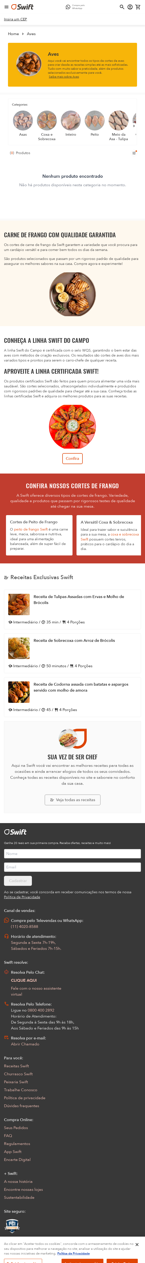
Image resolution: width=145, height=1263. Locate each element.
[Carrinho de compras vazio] (138, 7)
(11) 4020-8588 (24, 926)
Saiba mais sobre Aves (64, 77)
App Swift (12, 1151)
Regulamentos (17, 1143)
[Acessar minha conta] (130, 7)
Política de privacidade (24, 1098)
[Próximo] (134, 126)
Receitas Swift (16, 1066)
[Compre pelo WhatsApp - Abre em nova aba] (76, 7)
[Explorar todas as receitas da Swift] (73, 799)
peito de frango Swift (31, 529)
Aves (31, 34)
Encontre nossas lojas (23, 1189)
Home (13, 34)
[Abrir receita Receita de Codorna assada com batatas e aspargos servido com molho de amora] (72, 697)
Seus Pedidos (16, 1128)
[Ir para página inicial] (22, 7)
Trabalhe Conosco (20, 1090)
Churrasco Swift (18, 1074)
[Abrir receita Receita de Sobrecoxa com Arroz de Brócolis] (72, 653)
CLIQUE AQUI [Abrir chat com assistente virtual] (24, 980)
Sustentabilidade (19, 1197)
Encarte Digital (17, 1159)
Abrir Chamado (25, 1044)
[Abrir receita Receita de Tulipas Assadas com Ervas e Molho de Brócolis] (72, 609)
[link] (15, 19)
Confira (72, 458)
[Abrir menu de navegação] (6, 6)
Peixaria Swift (16, 1082)
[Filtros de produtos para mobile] (134, 153)
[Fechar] (137, 1250)
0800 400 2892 (41, 1010)
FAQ (8, 1136)
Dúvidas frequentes (21, 1106)
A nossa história (18, 1181)
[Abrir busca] (122, 7)
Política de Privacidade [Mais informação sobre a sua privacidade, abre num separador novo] (73, 1259)
